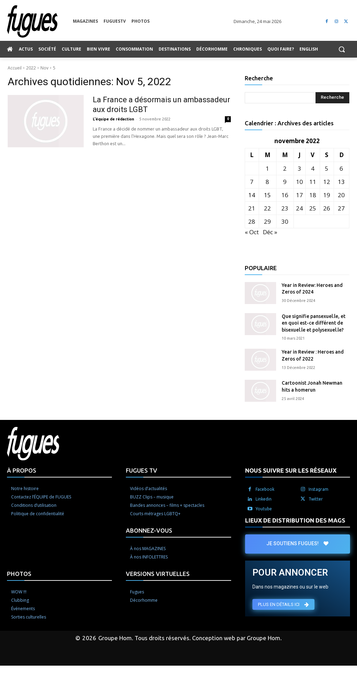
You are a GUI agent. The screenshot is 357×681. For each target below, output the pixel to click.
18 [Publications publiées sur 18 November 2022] (312, 195)
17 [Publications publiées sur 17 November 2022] (299, 195)
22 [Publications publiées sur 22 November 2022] (267, 208)
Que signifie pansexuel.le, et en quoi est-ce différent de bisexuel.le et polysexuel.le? (313, 323)
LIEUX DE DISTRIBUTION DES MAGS (295, 520)
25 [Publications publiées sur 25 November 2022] (312, 208)
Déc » (270, 232)
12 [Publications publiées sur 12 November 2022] (326, 182)
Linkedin (264, 499)
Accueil (15, 68)
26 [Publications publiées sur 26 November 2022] (326, 208)
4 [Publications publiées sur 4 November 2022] (312, 168)
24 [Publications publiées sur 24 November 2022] (299, 208)
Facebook (265, 489)
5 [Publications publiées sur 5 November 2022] (326, 168)
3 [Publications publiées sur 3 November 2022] (299, 168)
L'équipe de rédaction (113, 119)
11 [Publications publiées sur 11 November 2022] (312, 182)
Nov (44, 68)
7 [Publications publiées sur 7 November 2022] (251, 182)
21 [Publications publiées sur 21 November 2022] (251, 208)
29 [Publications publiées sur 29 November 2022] (267, 221)
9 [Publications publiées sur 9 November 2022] (285, 182)
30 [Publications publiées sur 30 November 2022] (284, 221)
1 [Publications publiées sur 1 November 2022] (267, 168)
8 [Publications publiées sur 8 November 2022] (267, 182)
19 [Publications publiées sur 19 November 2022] (326, 195)
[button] (341, 49)
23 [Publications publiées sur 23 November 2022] (284, 208)
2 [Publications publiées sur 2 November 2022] (285, 168)
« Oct (252, 232)
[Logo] (40, 21)
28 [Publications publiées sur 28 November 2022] (251, 221)
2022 (31, 68)
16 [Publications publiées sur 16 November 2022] (284, 195)
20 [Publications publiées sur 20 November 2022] (341, 195)
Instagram (318, 489)
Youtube (264, 508)
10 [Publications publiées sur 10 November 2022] (299, 182)
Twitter (316, 499)
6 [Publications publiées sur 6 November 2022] (341, 168)
